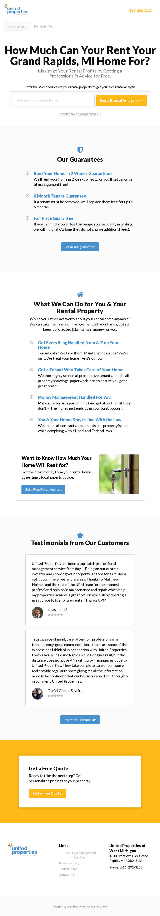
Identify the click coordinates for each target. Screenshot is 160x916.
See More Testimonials (80, 720)
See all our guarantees (80, 247)
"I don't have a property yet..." (80, 114)
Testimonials (68, 869)
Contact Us (67, 874)
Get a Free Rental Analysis (43, 489)
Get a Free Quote (47, 793)
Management (16, 26)
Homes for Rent (44, 26)
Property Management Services (80, 855)
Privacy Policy (69, 863)
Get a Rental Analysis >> (121, 100)
